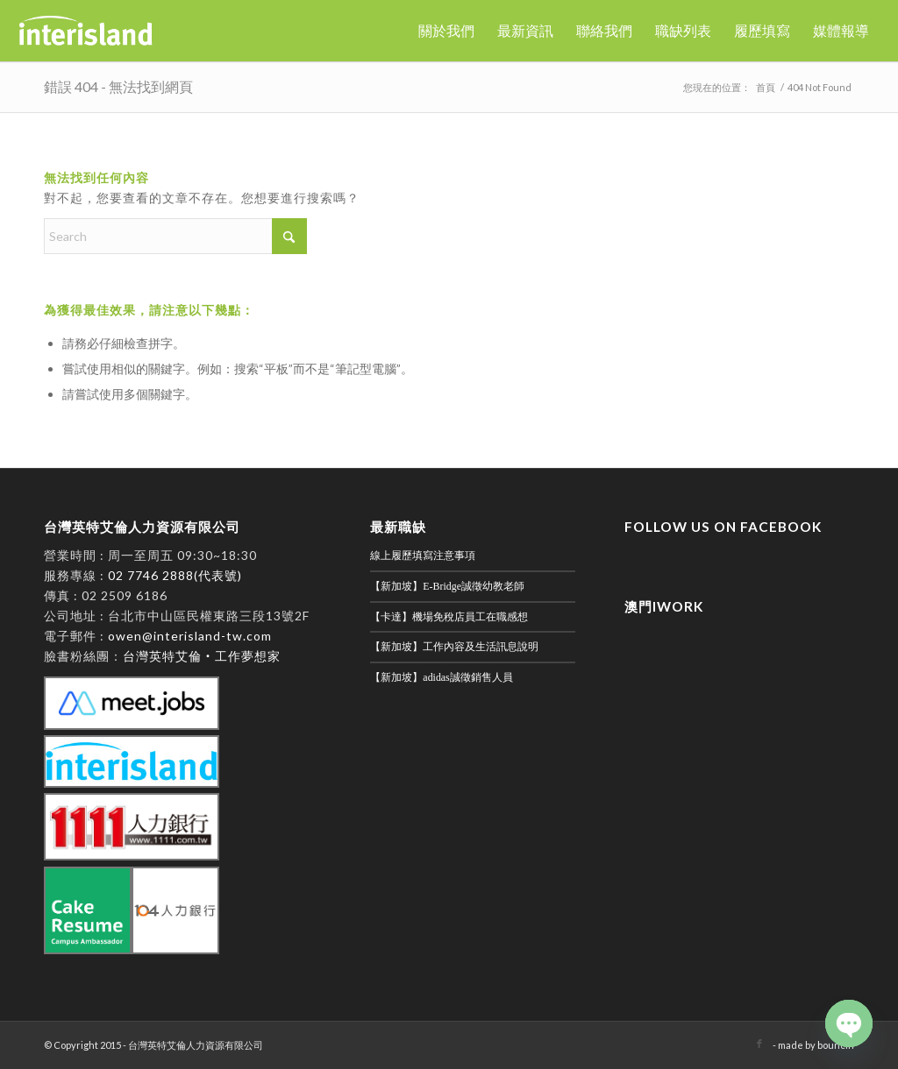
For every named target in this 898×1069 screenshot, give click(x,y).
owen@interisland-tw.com (190, 635)
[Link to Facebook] (759, 1043)
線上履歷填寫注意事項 (422, 555)
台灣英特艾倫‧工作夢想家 (202, 655)
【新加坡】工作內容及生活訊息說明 (454, 647)
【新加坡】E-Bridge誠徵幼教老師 (447, 586)
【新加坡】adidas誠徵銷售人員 (441, 677)
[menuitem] (446, 30)
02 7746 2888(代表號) (175, 575)
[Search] (175, 236)
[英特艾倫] (86, 30)
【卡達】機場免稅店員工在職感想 (449, 617)
